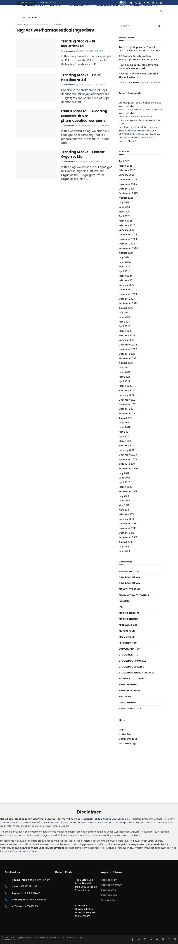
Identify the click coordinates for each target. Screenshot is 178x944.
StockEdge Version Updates (136, 672)
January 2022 (126, 395)
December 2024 (128, 234)
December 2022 (128, 344)
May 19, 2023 (83, 161)
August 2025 (126, 197)
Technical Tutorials (132, 678)
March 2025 (125, 220)
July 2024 (124, 257)
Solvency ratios (129, 648)
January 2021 (126, 450)
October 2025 (127, 188)
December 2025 (128, 179)
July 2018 (124, 546)
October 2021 (126, 408)
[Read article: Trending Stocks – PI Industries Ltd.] (36, 53)
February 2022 (127, 390)
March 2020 (125, 486)
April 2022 (124, 381)
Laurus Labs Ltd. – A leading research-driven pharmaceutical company (84, 116)
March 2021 (125, 441)
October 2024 (127, 243)
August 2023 (126, 308)
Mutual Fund (30, 17)
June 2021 (124, 427)
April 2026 (124, 161)
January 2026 (126, 174)
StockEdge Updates (131, 666)
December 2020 (128, 454)
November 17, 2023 (85, 125)
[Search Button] (161, 11)
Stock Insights (128, 654)
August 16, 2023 (84, 51)
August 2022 (126, 363)
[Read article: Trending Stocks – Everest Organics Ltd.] (36, 164)
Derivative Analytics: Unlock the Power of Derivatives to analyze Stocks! (139, 138)
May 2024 (124, 266)
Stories (53, 2)
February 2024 (127, 280)
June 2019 (124, 500)
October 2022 (127, 353)
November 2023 (128, 294)
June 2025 (125, 207)
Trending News (128, 684)
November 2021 (127, 404)
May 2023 (124, 321)
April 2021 (124, 436)
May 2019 (124, 505)
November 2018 (127, 528)
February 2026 (127, 170)
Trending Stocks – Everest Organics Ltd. (83, 154)
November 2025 (128, 184)
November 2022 (128, 349)
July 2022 (124, 367)
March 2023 (125, 331)
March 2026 (125, 165)
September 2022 (128, 358)
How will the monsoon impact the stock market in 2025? (139, 120)
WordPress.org (127, 743)
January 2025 (126, 230)
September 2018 (128, 537)
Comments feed (128, 738)
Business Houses (129, 571)
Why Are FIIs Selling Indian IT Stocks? (139, 82)
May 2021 (124, 431)
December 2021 (127, 399)
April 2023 (124, 326)
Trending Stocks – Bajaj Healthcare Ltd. (81, 77)
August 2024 (126, 252)
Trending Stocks (130, 690)
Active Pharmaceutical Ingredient (46, 24)
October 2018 (126, 532)
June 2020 (125, 477)
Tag (26, 24)
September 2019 (128, 491)
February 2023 (127, 335)
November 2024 (128, 239)
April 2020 (124, 482)
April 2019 (124, 509)
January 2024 (127, 285)
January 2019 (126, 519)
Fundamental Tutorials (134, 595)
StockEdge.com (25, 2)
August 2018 (126, 542)
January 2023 (126, 340)
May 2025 (124, 211)
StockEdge (69, 51)
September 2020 (128, 468)
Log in (122, 729)
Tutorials (125, 696)
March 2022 (125, 385)
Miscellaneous (128, 624)
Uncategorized (128, 702)
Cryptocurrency (129, 577)
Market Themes (128, 619)
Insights (124, 601)
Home (18, 24)
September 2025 (128, 193)
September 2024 (128, 248)
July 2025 (124, 202)
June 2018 (124, 551)
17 (99, 125)
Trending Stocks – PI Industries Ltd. (78, 44)
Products (44, 2)
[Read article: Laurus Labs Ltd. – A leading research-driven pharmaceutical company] (36, 123)
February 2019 (127, 514)
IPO (121, 607)
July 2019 (124, 496)
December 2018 (127, 523)
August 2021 (126, 418)
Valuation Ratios (130, 708)
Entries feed (125, 734)
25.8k (105, 125)
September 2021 (128, 413)
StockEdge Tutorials (132, 660)
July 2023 (124, 312)
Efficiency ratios (129, 589)
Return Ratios (128, 642)
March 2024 (125, 275)
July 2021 (124, 422)
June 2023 (125, 317)
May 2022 (124, 376)
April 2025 (124, 216)
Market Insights (129, 613)
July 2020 (124, 473)
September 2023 (128, 303)
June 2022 (125, 372)
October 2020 (127, 464)
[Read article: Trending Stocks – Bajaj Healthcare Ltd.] (36, 87)
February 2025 (127, 225)
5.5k (99, 161)
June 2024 (125, 262)
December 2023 (128, 289)
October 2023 (127, 298)
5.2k (103, 85)
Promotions (127, 636)
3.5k (103, 51)
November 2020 (128, 459)
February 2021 (127, 445)
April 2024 (124, 271)
